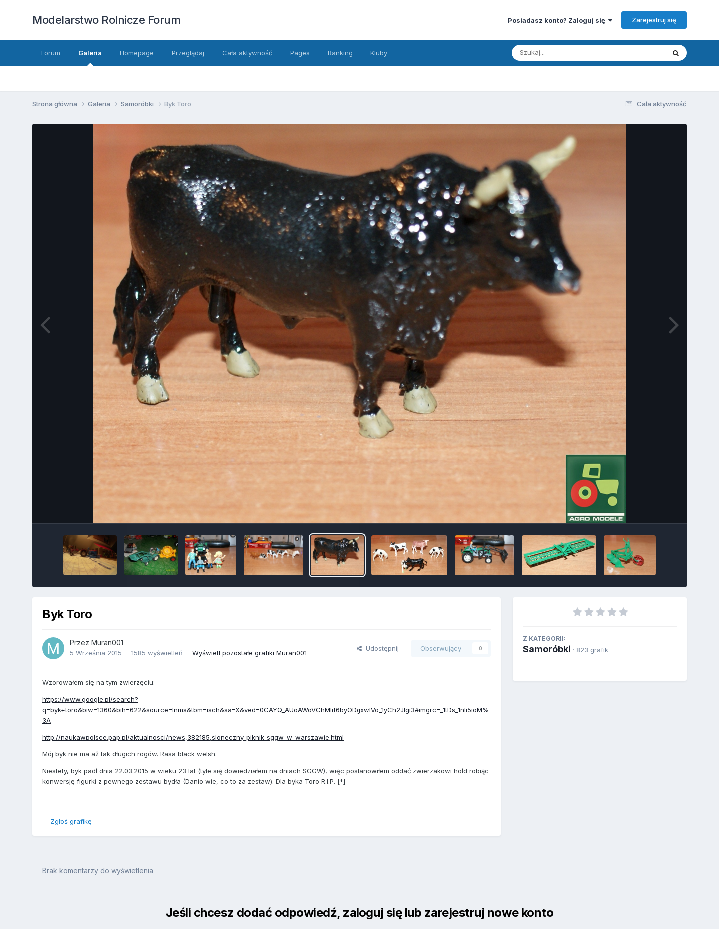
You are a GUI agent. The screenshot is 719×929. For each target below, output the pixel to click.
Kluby (378, 53)
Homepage (137, 53)
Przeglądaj (188, 53)
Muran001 (107, 642)
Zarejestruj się (654, 20)
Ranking (340, 53)
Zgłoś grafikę (71, 821)
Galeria (90, 57)
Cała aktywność (247, 53)
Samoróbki (547, 649)
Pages (300, 53)
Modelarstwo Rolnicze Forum (106, 19)
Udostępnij (378, 648)
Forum (50, 53)
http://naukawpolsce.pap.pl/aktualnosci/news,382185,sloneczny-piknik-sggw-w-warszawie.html (193, 737)
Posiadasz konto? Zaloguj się (560, 20)
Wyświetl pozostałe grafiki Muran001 (249, 653)
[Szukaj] (578, 53)
